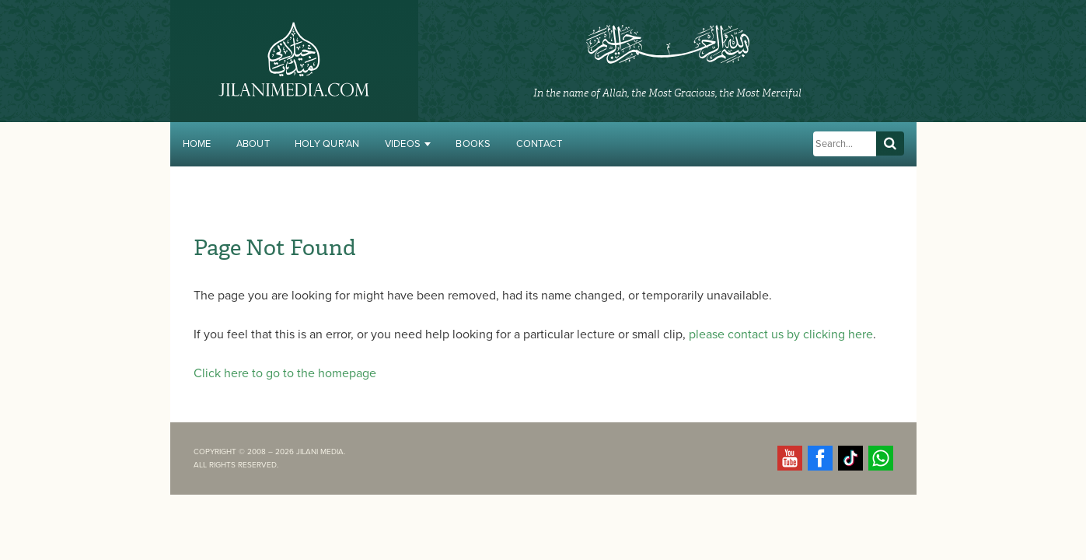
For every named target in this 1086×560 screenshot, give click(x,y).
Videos (408, 144)
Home (197, 144)
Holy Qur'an (327, 144)
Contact (539, 144)
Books (473, 144)
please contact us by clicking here (781, 334)
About (253, 144)
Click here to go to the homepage (285, 373)
